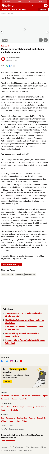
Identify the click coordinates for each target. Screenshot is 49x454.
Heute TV (14, 410)
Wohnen (4, 421)
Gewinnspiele (22, 418)
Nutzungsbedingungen (8, 450)
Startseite (3, 13)
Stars (3, 407)
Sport (13, 10)
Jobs (29, 2)
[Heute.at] (6, 5)
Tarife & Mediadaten (17, 447)
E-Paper (7, 2)
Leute (9, 407)
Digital (22, 407)
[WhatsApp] (7, 66)
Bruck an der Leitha (7, 274)
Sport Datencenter (8, 418)
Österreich (6, 10)
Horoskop (30, 407)
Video (24, 421)
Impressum (4, 447)
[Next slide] (47, 31)
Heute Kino (5, 410)
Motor (11, 421)
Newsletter (23, 399)
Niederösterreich (30, 274)
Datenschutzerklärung (38, 447)
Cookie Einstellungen (24, 450)
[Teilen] (14, 66)
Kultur (15, 407)
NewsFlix (41, 2)
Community (5, 399)
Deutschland (25, 396)
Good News (19, 274)
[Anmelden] (41, 5)
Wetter (14, 399)
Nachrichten (21, 10)
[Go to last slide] (1, 31)
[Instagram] (11, 361)
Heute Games (41, 407)
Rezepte (32, 418)
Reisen (17, 421)
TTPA (27, 447)
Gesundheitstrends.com (17, 429)
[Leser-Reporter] (33, 5)
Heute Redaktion (14, 58)
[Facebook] (10, 66)
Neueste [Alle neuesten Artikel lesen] (43, 10)
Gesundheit (41, 418)
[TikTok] (16, 361)
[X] (7, 361)
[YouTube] (21, 361)
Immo (19, 2)
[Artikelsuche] (37, 5)
